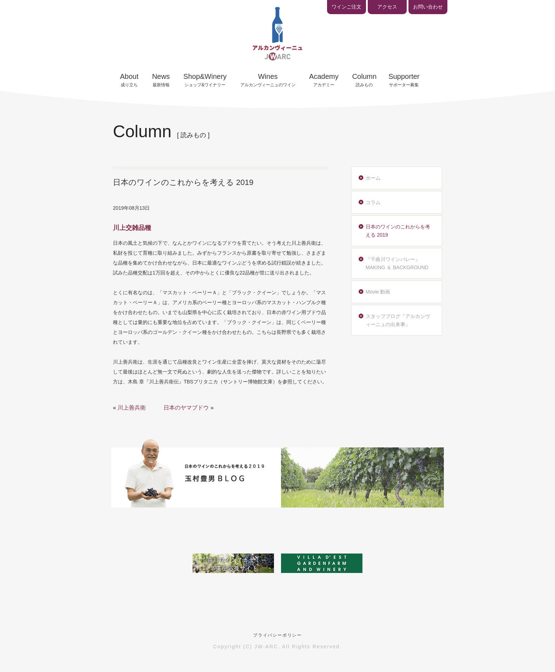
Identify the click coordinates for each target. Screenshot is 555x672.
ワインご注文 (346, 7)
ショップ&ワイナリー (205, 80)
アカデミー (323, 80)
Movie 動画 (378, 292)
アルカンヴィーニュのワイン (268, 80)
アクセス (387, 7)
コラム (373, 202)
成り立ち (129, 80)
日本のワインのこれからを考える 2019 (398, 230)
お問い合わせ (428, 7)
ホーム (373, 178)
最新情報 (161, 80)
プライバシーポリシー (277, 635)
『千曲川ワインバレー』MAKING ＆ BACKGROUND (397, 263)
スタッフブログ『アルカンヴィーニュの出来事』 (398, 320)
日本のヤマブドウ (186, 408)
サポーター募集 (403, 80)
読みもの (364, 80)
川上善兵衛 (132, 408)
